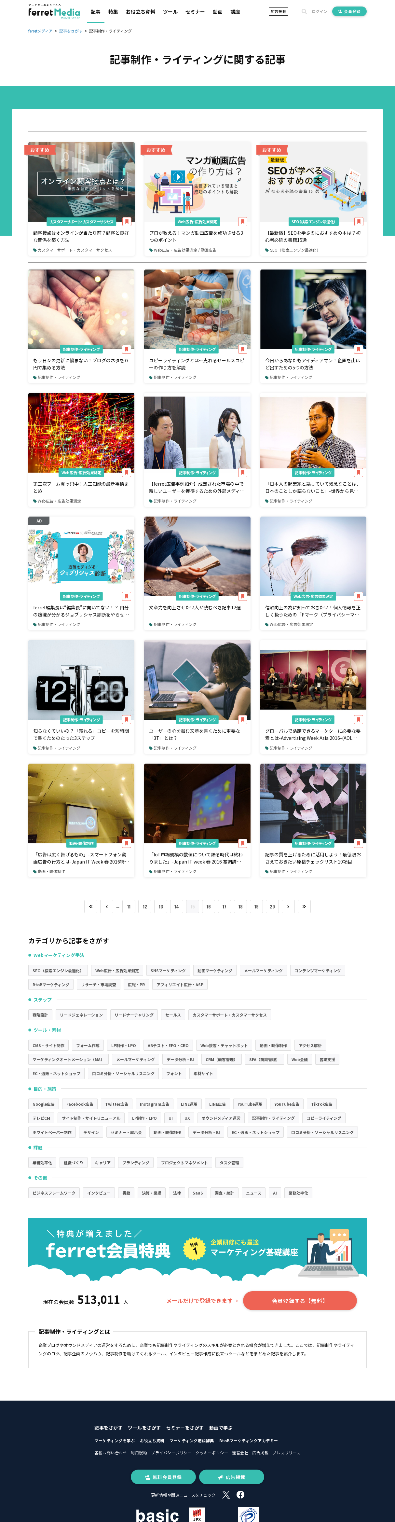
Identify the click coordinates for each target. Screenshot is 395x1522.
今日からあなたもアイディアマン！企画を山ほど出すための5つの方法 (312, 364)
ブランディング (135, 1162)
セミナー (195, 11)
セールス (173, 1014)
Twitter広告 (116, 1104)
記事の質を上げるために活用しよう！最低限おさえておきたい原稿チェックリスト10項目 (313, 858)
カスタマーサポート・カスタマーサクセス (82, 221)
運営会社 (240, 1452)
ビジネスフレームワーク (54, 1193)
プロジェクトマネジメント (184, 1162)
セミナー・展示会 (126, 1132)
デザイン (91, 1132)
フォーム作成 (88, 1045)
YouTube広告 (286, 1104)
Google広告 (44, 1104)
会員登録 (349, 11)
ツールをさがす (144, 1427)
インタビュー (99, 1193)
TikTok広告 (322, 1104)
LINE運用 (189, 1104)
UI (171, 1118)
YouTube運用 (250, 1104)
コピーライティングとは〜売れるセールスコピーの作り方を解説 (196, 364)
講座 (235, 11)
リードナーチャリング (134, 1014)
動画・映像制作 (81, 843)
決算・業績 (151, 1193)
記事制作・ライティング (81, 349)
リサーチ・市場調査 (98, 984)
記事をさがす (108, 1427)
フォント (174, 1073)
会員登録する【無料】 (300, 1301)
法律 (177, 1193)
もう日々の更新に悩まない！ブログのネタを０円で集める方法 (81, 364)
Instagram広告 (154, 1104)
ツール (170, 11)
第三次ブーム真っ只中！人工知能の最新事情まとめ (81, 487)
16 (209, 906)
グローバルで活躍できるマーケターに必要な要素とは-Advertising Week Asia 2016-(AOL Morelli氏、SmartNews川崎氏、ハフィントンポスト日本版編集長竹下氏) (313, 734)
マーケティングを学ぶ (114, 1440)
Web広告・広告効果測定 (197, 221)
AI (275, 1193)
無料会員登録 (163, 1477)
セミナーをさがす (185, 1427)
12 (145, 906)
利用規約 (139, 1452)
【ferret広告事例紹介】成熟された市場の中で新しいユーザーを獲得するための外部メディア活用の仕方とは (196, 487)
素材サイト (203, 1073)
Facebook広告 (79, 1104)
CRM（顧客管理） (222, 1059)
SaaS (198, 1193)
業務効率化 (42, 1162)
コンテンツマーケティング (317, 970)
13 (161, 906)
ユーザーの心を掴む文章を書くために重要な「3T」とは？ (194, 734)
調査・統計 (224, 1193)
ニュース (253, 1193)
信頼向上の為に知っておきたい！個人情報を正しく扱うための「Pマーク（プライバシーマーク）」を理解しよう (313, 611)
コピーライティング (323, 1118)
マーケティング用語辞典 (192, 1440)
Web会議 (300, 1059)
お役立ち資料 (140, 11)
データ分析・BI (180, 1059)
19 (256, 906)
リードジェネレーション (81, 1014)
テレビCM (41, 1118)
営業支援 (327, 1059)
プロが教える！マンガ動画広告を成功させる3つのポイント (196, 236)
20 (272, 906)
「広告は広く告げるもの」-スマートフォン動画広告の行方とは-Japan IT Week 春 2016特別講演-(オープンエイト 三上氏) (81, 858)
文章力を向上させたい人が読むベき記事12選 (195, 607)
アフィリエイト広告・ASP (180, 984)
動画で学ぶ (221, 1427)
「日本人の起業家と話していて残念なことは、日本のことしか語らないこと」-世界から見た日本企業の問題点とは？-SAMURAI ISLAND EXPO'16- (313, 487)
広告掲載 (278, 11)
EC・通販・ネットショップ (56, 1073)
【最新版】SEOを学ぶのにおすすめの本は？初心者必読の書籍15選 (313, 236)
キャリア (103, 1162)
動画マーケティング (215, 970)
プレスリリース (286, 1452)
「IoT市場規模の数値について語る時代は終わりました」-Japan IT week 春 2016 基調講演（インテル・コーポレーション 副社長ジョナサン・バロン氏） (196, 858)
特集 (113, 11)
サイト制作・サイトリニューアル (91, 1118)
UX (187, 1118)
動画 (218, 11)
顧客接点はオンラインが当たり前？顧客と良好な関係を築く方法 (81, 236)
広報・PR (136, 984)
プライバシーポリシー (171, 1452)
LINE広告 (217, 1104)
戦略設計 (40, 1014)
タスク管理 (229, 1162)
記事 (96, 11)
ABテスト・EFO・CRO (168, 1045)
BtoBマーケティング (51, 984)
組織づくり (73, 1162)
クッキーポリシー (212, 1452)
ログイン (319, 11)
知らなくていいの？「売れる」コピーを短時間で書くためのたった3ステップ (81, 734)
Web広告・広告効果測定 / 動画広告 (182, 250)
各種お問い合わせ (110, 1452)
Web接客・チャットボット (224, 1045)
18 (240, 906)
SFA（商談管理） (264, 1059)
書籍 (126, 1193)
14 (176, 906)
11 (128, 906)
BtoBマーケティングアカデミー (248, 1440)
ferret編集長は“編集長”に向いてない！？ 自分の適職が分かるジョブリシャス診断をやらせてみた (81, 611)
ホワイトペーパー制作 (52, 1132)
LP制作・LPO (123, 1045)
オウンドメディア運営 (221, 1118)
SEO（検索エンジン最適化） (314, 221)
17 (224, 906)
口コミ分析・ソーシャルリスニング (123, 1073)
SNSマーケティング (168, 970)
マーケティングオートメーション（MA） (68, 1059)
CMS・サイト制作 (48, 1045)
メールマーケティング (263, 970)
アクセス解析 (310, 1045)
